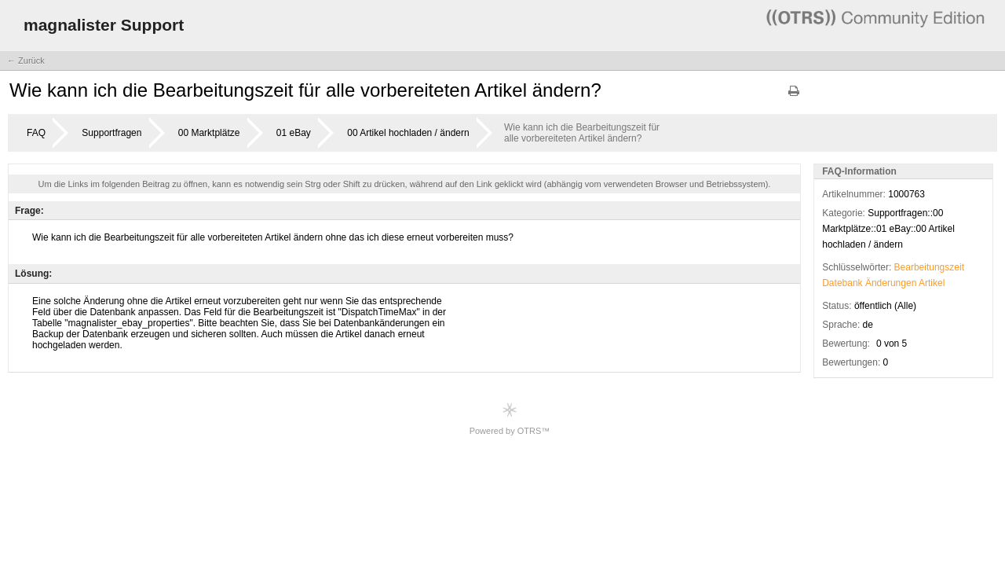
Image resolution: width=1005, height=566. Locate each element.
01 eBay (293, 132)
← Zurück (26, 60)
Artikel (932, 283)
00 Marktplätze (209, 132)
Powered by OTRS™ (510, 419)
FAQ (36, 132)
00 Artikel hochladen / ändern (408, 132)
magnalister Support (104, 25)
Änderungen (890, 283)
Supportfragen (111, 132)
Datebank (842, 283)
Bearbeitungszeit (929, 267)
